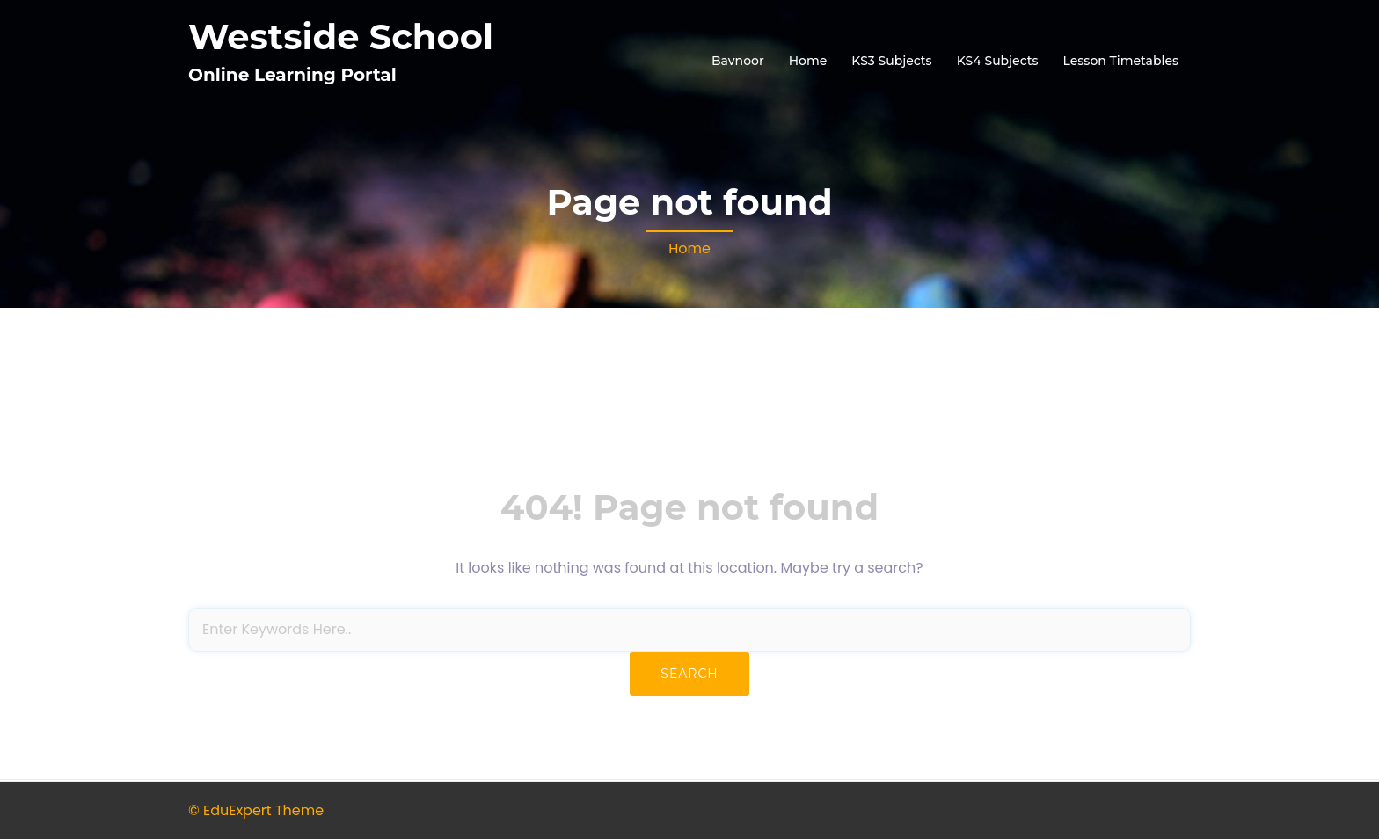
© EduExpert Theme (256, 810)
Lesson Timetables (1120, 61)
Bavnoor (737, 61)
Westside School (340, 36)
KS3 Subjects (891, 61)
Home (808, 61)
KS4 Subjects (998, 61)
